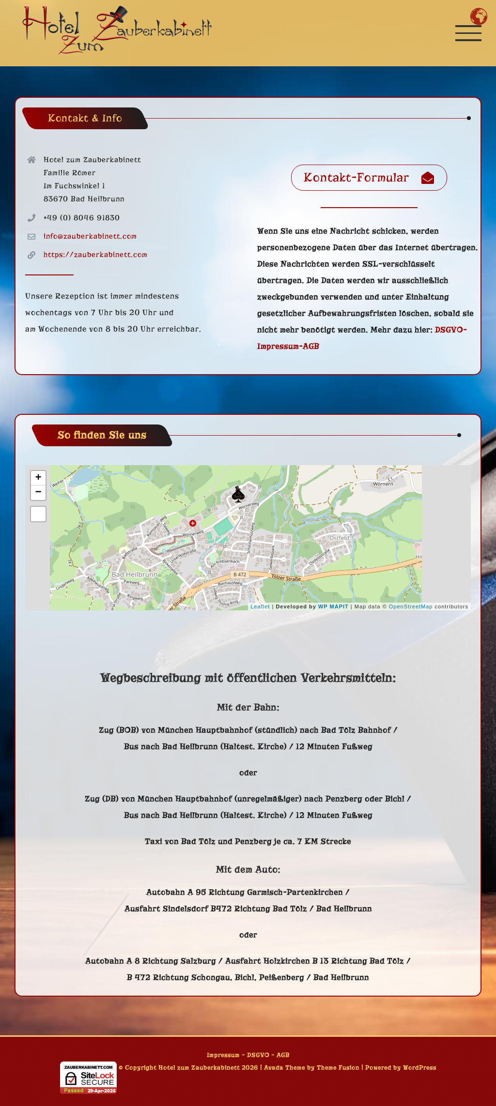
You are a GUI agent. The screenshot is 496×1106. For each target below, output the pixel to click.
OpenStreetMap (411, 606)
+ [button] (38, 478)
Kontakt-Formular (369, 177)
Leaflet (260, 606)
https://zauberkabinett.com (96, 254)
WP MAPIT (333, 606)
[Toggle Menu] (468, 33)
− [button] (38, 492)
